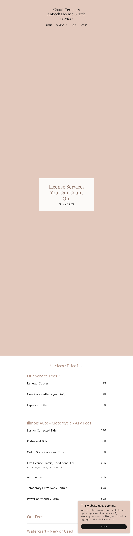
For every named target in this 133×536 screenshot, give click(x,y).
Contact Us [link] (61, 25)
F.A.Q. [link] (74, 25)
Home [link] (49, 25)
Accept (104, 527)
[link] (66, 18)
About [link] (84, 25)
